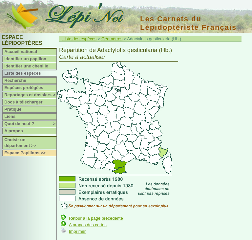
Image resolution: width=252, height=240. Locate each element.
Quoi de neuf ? (30, 124)
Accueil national (20, 51)
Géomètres (111, 38)
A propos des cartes (88, 224)
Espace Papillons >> (25, 152)
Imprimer (77, 231)
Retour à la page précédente (96, 218)
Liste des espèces (22, 73)
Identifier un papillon (25, 58)
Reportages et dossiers (30, 95)
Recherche (15, 80)
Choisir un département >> (20, 142)
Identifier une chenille (26, 66)
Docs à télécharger (23, 102)
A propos (13, 130)
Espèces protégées (23, 87)
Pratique (12, 109)
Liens (9, 116)
